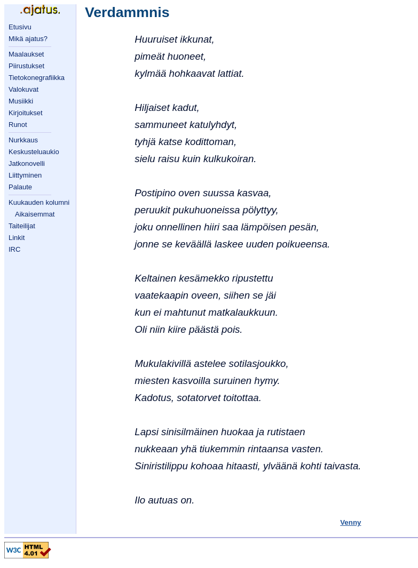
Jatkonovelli (27, 163)
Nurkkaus (23, 140)
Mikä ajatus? (28, 39)
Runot (18, 125)
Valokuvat (23, 89)
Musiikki (21, 101)
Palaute (20, 187)
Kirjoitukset (26, 113)
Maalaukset (26, 54)
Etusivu (20, 27)
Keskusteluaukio (34, 152)
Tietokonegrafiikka (37, 78)
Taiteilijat (22, 226)
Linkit (17, 238)
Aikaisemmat (34, 214)
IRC (14, 249)
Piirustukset (26, 66)
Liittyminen (25, 175)
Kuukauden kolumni (39, 202)
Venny (350, 522)
